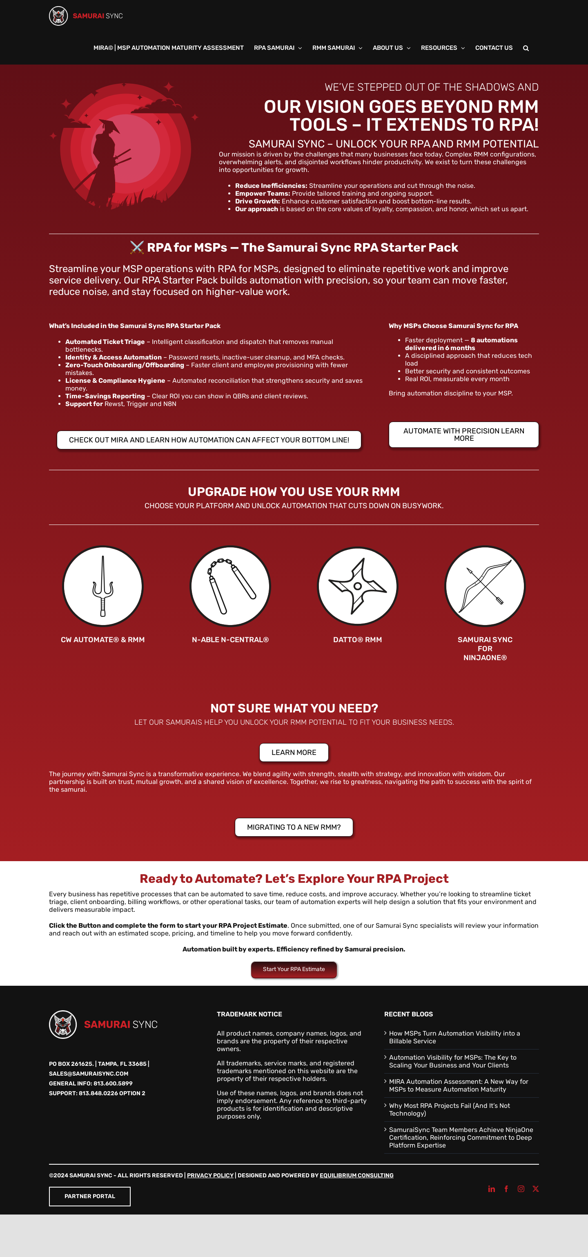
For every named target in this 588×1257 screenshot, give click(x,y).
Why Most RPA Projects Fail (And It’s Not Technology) (449, 1109)
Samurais (184, 722)
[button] (526, 48)
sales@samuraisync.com (88, 1073)
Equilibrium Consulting (357, 1175)
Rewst (114, 404)
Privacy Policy (210, 1175)
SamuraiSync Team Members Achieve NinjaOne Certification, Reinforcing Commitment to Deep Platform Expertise (461, 1137)
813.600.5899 (113, 1083)
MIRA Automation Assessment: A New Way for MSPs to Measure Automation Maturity (458, 1085)
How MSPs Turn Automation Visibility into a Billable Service (454, 1037)
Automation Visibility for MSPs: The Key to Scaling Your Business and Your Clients (453, 1061)
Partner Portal (90, 1196)
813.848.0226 (98, 1093)
